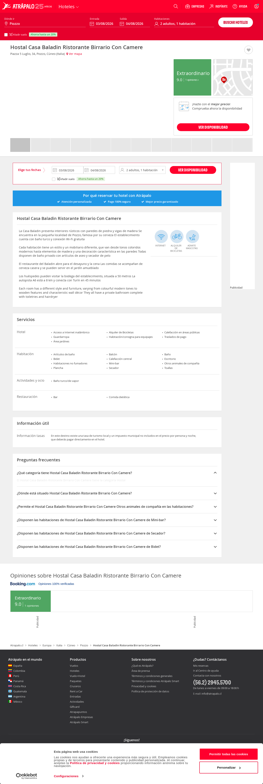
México (17, 701)
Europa (47, 645)
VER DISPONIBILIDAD (213, 127)
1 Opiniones (192, 79)
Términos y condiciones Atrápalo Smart (155, 681)
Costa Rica (19, 686)
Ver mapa (74, 54)
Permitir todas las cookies (228, 754)
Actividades (77, 701)
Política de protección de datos (150, 691)
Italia (59, 645)
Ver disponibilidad (193, 169)
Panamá (18, 681)
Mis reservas (200, 665)
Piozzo (84, 645)
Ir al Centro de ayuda (206, 670)
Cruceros (75, 686)
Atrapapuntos (78, 712)
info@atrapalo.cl (211, 693)
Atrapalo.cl (16, 645)
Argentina (19, 696)
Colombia (19, 671)
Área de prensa (141, 671)
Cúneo (71, 645)
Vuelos (74, 665)
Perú (16, 676)
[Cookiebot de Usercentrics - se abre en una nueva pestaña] (27, 776)
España (17, 665)
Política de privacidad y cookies (95, 762)
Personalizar (229, 767)
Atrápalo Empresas (81, 717)
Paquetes (75, 681)
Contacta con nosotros (207, 675)
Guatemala (20, 691)
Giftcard (75, 707)
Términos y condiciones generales (152, 676)
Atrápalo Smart (79, 722)
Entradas (75, 696)
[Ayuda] (239, 6)
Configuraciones (66, 776)
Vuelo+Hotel (77, 676)
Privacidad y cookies (144, 686)
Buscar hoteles (235, 22)
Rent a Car (76, 691)
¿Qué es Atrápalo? (142, 665)
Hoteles (33, 645)
